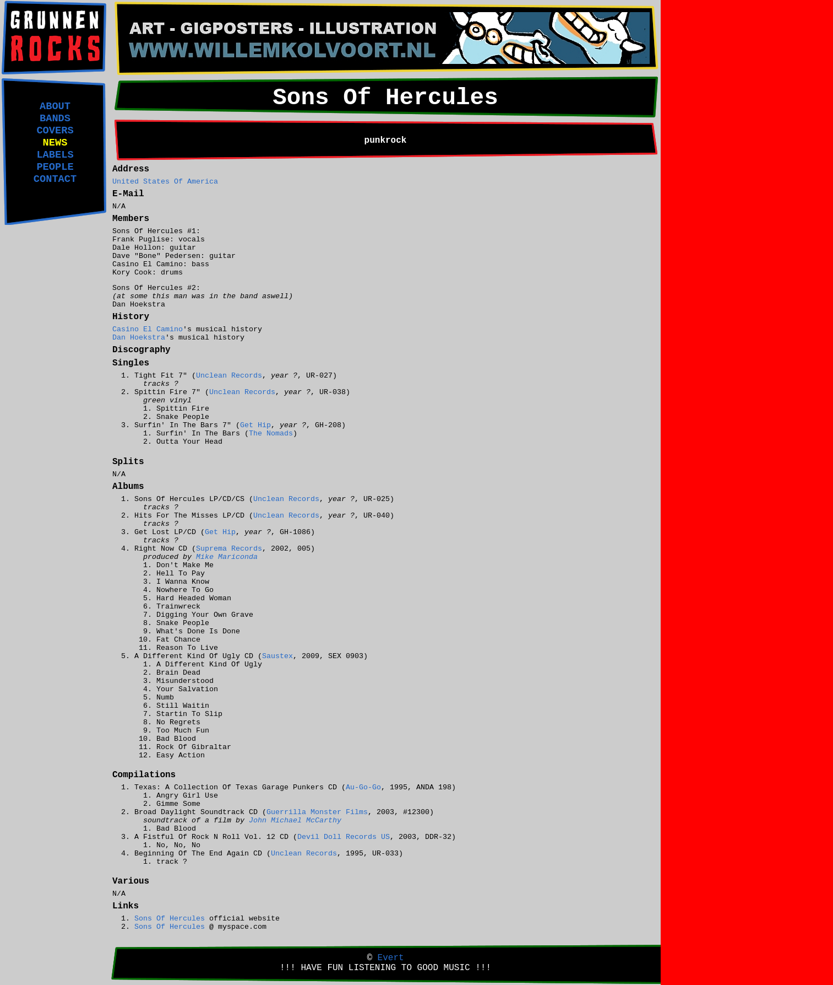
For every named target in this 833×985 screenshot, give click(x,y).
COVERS (54, 131)
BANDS (55, 118)
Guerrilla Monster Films (317, 812)
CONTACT (55, 179)
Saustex (277, 656)
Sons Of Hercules (169, 918)
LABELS (54, 155)
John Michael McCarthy (295, 820)
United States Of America (165, 181)
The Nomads (271, 433)
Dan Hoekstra (138, 337)
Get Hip (255, 425)
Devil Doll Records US (343, 837)
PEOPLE (54, 167)
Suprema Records (229, 549)
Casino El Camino (147, 329)
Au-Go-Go (363, 787)
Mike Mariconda (227, 557)
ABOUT (55, 106)
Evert (391, 958)
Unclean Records (229, 376)
